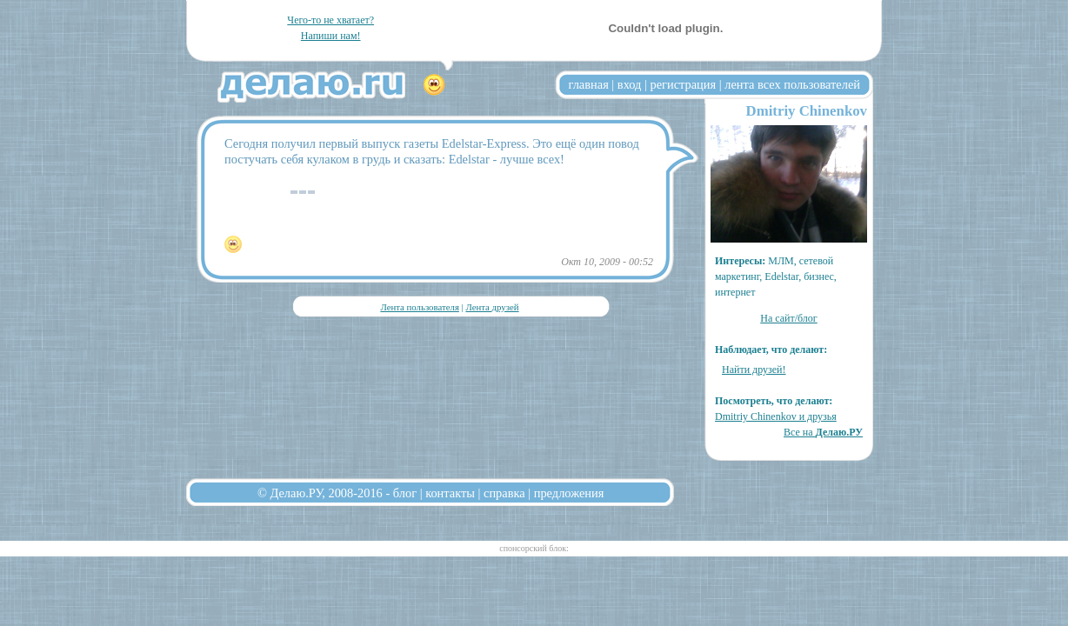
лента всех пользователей (792, 84)
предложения (569, 493)
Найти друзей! (754, 369)
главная (589, 84)
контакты (450, 493)
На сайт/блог (789, 318)
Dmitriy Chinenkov (806, 111)
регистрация (683, 84)
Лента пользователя (419, 307)
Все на (823, 432)
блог (405, 493)
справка (504, 493)
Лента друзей (491, 307)
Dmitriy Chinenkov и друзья (776, 416)
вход (629, 84)
